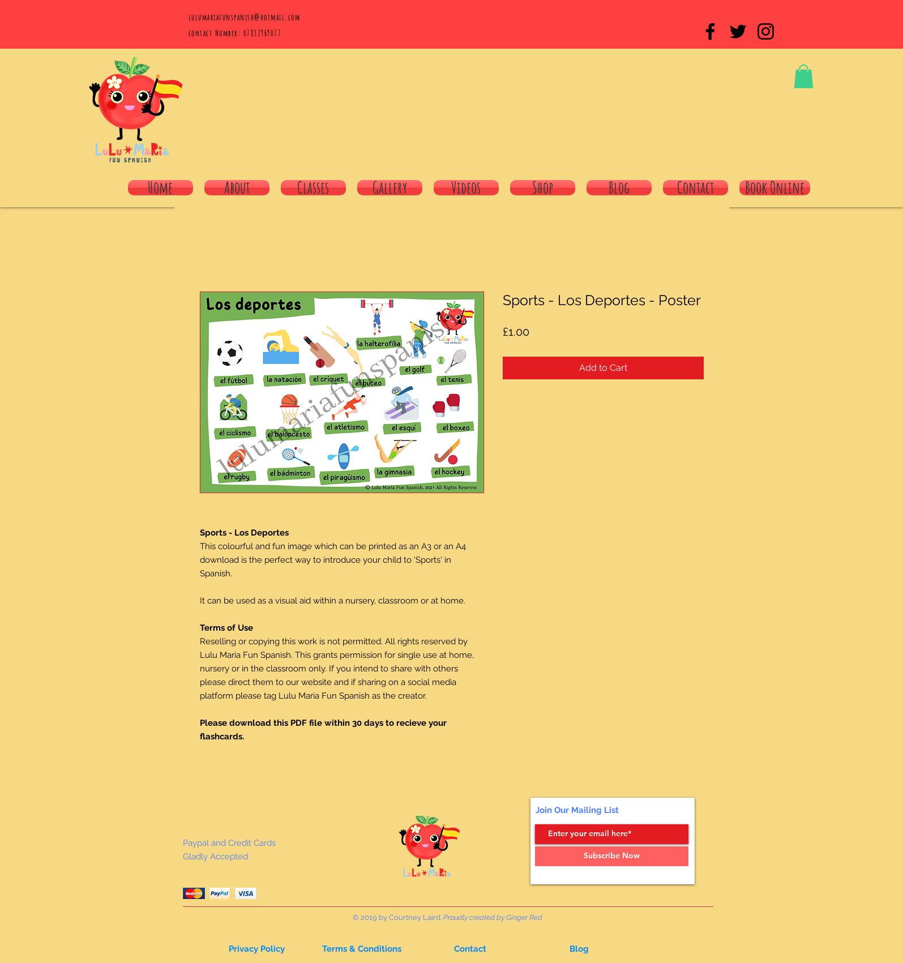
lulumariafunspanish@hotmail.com (245, 17)
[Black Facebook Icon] (710, 31)
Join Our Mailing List (577, 810)
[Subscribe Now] (611, 856)
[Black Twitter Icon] (738, 31)
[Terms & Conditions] (362, 949)
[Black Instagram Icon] (766, 31)
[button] (804, 76)
